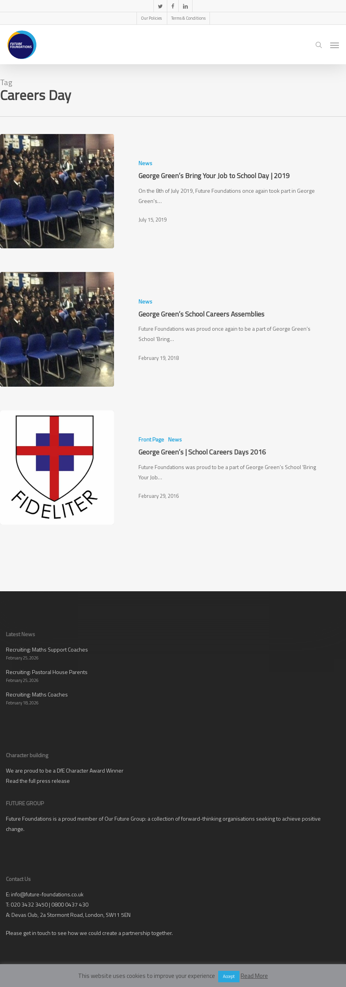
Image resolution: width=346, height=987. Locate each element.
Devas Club (24, 915)
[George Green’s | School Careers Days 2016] (57, 467)
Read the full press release (38, 781)
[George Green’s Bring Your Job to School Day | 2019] (57, 191)
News (145, 163)
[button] (334, 45)
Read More (254, 975)
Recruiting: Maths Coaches (37, 694)
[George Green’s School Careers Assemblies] (57, 329)
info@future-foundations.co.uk (47, 894)
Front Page (151, 439)
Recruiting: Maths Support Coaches (47, 649)
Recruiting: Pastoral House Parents (47, 672)
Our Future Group (125, 818)
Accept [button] (229, 976)
